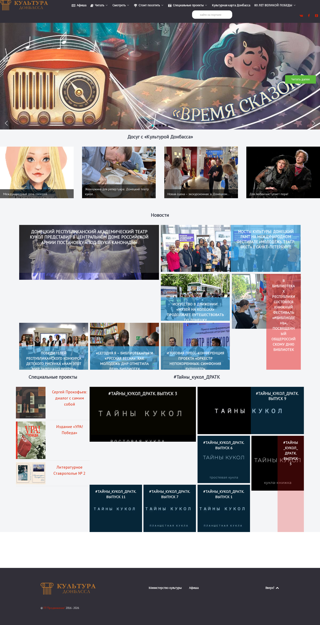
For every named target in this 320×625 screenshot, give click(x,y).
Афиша (194, 588)
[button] (6, 123)
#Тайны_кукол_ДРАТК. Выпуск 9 (277, 396)
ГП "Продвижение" (54, 608)
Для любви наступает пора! (268, 194)
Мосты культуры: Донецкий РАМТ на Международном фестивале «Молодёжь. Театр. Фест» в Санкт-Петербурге (265, 242)
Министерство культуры (165, 588)
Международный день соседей (25, 194)
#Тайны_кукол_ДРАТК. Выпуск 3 (142, 394)
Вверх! (272, 588)
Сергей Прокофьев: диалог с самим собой (69, 398)
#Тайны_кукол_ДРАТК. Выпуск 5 (290, 453)
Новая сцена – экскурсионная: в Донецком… (198, 194)
